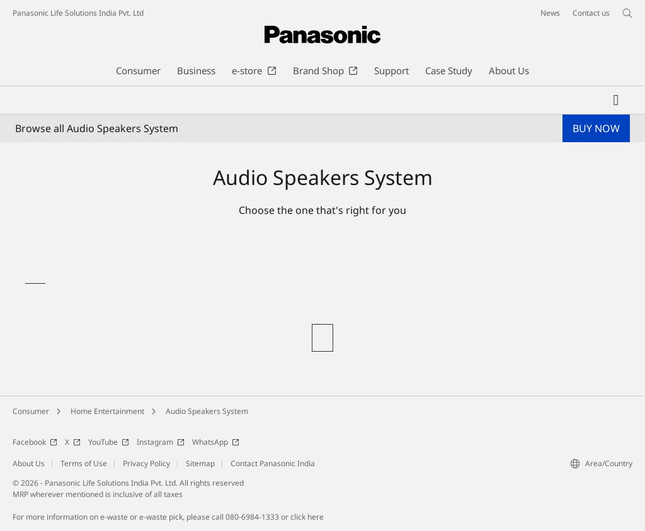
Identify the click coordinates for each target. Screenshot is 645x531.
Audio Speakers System (207, 411)
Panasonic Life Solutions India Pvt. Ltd (78, 13)
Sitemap (200, 463)
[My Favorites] (616, 100)
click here (307, 516)
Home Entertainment (107, 411)
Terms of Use (83, 463)
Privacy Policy (146, 463)
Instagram (161, 442)
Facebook (35, 442)
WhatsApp (215, 442)
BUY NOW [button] (596, 128)
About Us (29, 463)
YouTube (108, 442)
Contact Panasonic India (273, 463)
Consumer (31, 411)
